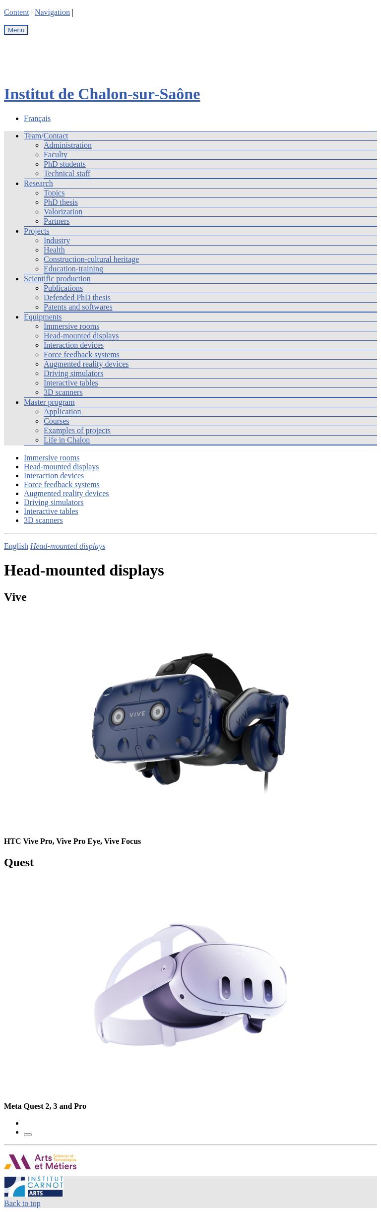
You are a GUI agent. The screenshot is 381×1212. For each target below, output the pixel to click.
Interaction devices (74, 345)
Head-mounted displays (81, 335)
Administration (68, 145)
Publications (63, 288)
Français (37, 118)
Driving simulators (73, 373)
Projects (37, 231)
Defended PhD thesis (77, 297)
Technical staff (67, 173)
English (16, 546)
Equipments (43, 317)
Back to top (22, 1203)
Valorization (63, 211)
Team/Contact (46, 135)
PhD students (65, 164)
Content (16, 12)
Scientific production (57, 278)
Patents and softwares (78, 307)
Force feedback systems (82, 354)
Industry (57, 240)
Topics (54, 193)
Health (54, 250)
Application (62, 411)
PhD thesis (61, 202)
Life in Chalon (67, 440)
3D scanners (63, 392)
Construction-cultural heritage (91, 259)
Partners (56, 221)
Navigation (52, 12)
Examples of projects (77, 430)
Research (38, 183)
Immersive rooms (71, 326)
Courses (56, 421)
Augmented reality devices (86, 364)
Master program (49, 402)
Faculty (55, 154)
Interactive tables (71, 383)
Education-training (73, 268)
